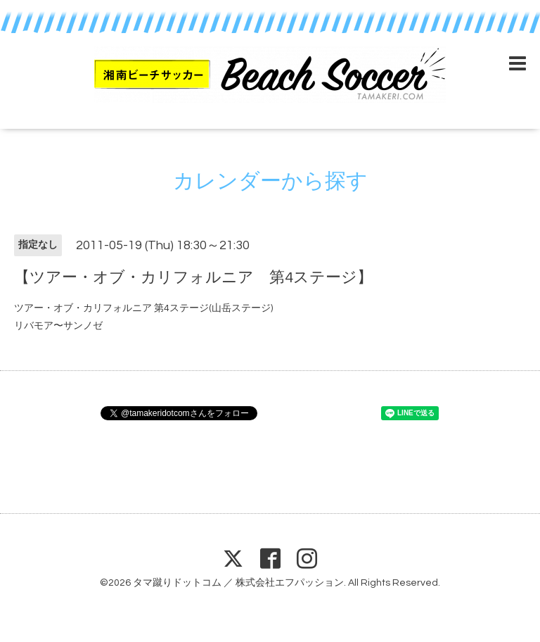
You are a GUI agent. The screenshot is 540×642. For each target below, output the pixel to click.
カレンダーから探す (270, 181)
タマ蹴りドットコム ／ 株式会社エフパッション (238, 583)
